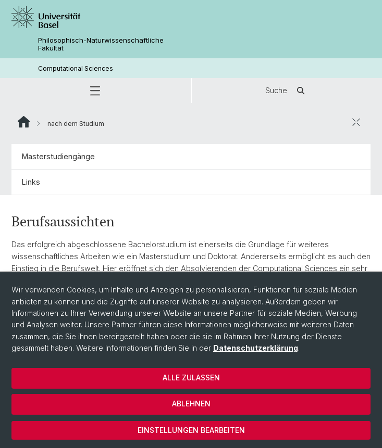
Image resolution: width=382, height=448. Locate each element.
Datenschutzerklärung (255, 347)
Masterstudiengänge (58, 156)
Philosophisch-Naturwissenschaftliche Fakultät (101, 44)
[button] (95, 90)
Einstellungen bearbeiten (191, 430)
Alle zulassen (191, 377)
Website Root (24, 121)
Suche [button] (286, 90)
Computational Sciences (75, 68)
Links (31, 181)
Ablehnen (191, 403)
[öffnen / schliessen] (356, 121)
